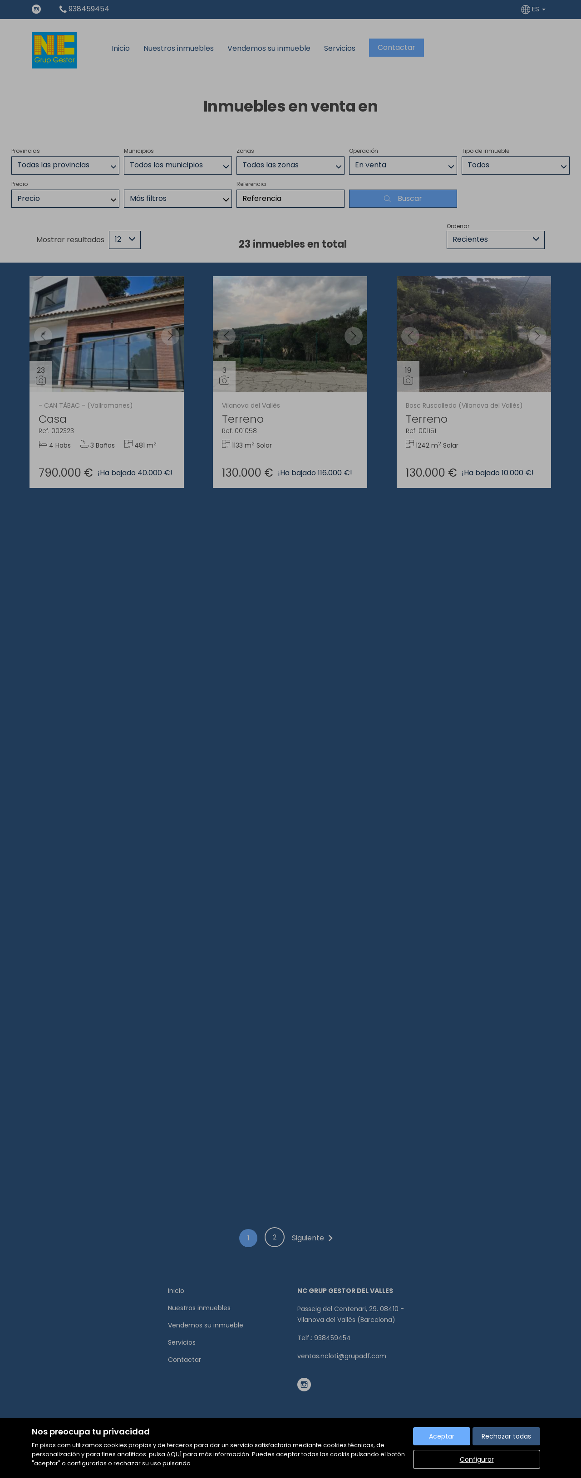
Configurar (477, 1459)
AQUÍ (174, 1454)
